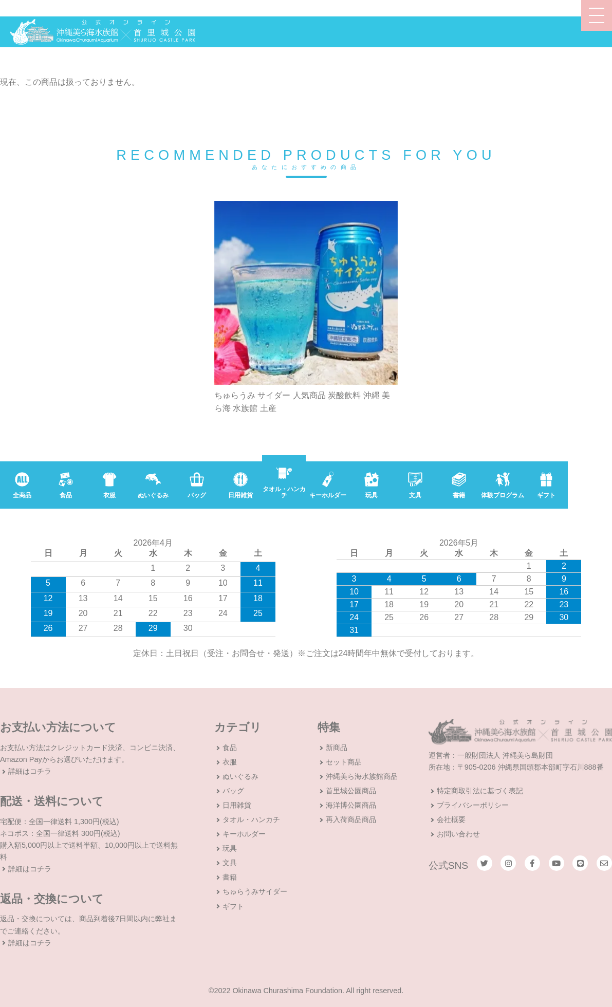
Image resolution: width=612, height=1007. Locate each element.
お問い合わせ (458, 834)
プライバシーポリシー (473, 805)
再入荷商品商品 (351, 819)
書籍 (229, 877)
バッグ (233, 791)
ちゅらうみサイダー (254, 891)
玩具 (229, 848)
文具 (229, 863)
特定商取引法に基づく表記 (480, 791)
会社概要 (451, 819)
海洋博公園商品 (351, 805)
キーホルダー (244, 834)
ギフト (233, 906)
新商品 (336, 747)
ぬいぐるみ (240, 776)
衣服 (229, 762)
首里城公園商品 (351, 791)
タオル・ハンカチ (251, 819)
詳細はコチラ (29, 771)
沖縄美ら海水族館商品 (362, 776)
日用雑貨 (236, 805)
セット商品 (344, 762)
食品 (229, 747)
